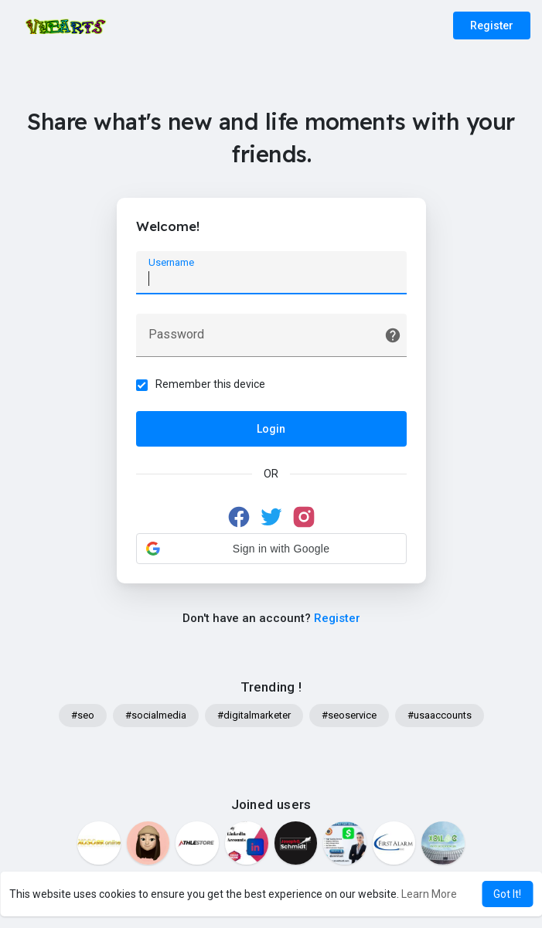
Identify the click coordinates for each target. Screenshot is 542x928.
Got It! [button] (507, 894)
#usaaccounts (439, 715)
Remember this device (210, 384)
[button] (271, 548)
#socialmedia (155, 715)
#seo (82, 715)
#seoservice (349, 715)
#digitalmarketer (254, 715)
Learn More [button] (429, 894)
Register (491, 25)
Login (271, 429)
